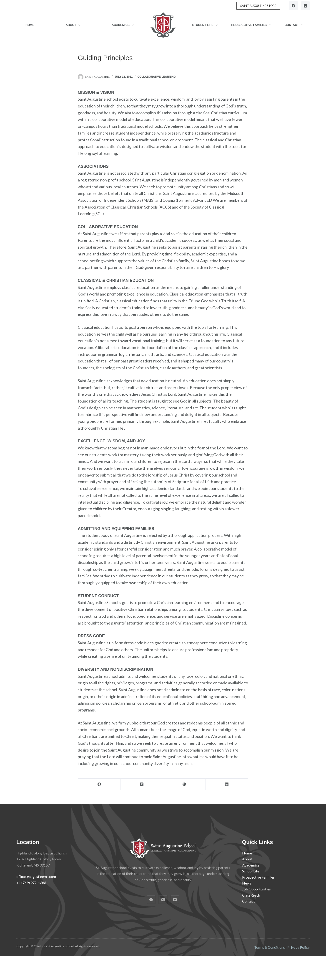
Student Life (206, 25)
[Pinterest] (184, 784)
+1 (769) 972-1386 (31, 882)
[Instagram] (305, 5)
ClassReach (251, 895)
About (74, 25)
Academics (123, 25)
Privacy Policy (298, 947)
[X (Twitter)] (141, 784)
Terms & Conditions (269, 947)
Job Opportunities (256, 889)
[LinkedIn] (227, 784)
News (246, 883)
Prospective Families (252, 25)
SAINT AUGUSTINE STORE (258, 6)
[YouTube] (175, 899)
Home (29, 25)
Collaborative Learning (157, 76)
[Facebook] (293, 5)
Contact (295, 25)
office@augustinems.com (36, 876)
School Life (250, 871)
